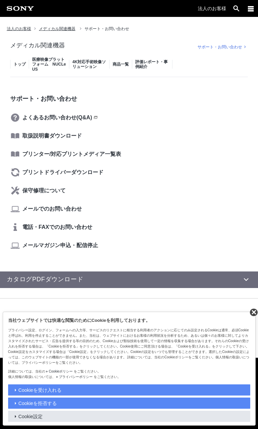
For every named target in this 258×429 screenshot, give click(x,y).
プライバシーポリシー (76, 377)
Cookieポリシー (61, 371)
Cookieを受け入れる (40, 390)
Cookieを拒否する (37, 403)
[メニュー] (251, 8)
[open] (236, 8)
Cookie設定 (30, 416)
